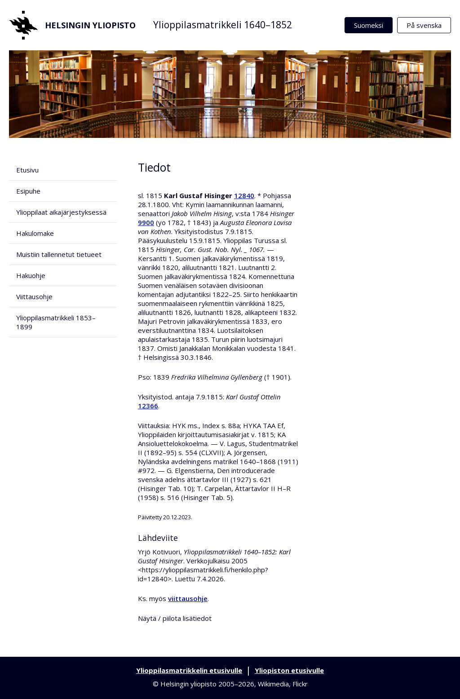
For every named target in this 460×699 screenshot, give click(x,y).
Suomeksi (368, 25)
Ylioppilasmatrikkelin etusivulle (189, 670)
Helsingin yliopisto (72, 25)
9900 (146, 222)
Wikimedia (273, 683)
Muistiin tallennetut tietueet (59, 254)
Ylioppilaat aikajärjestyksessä (61, 212)
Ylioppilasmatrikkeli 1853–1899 (56, 322)
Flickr (300, 683)
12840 (244, 195)
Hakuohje (30, 275)
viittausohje (188, 598)
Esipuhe (28, 190)
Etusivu (27, 169)
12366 (148, 405)
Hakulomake (35, 233)
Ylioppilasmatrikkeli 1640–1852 (222, 24)
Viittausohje (34, 296)
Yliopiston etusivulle (289, 670)
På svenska (424, 25)
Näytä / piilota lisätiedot (175, 618)
